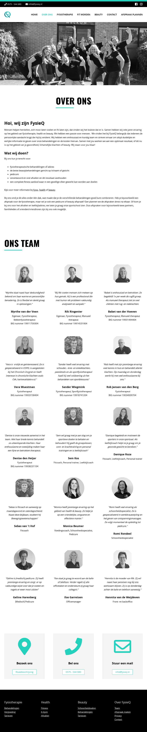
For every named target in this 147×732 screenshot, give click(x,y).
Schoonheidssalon (87, 708)
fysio (35, 189)
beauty (52, 189)
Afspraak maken (123, 711)
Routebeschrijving (24, 671)
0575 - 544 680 (14, 4)
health (42, 189)
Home (34, 14)
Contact (112, 14)
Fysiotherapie (65, 14)
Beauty (99, 14)
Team (117, 708)
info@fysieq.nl (35, 4)
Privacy (118, 715)
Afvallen (45, 715)
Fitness (44, 708)
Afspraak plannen (132, 14)
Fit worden (83, 14)
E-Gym (44, 711)
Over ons (47, 14)
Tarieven (8, 715)
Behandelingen (11, 708)
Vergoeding (10, 711)
